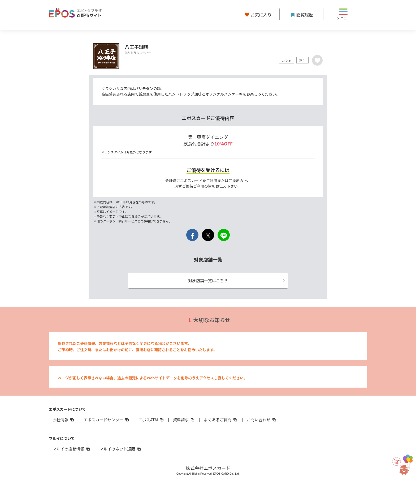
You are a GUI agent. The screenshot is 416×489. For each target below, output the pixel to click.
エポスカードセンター (106, 419)
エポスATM (151, 419)
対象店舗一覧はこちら (237, 280)
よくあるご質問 (221, 419)
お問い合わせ (262, 419)
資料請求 (184, 419)
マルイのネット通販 (120, 449)
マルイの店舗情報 (72, 449)
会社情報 (64, 419)
